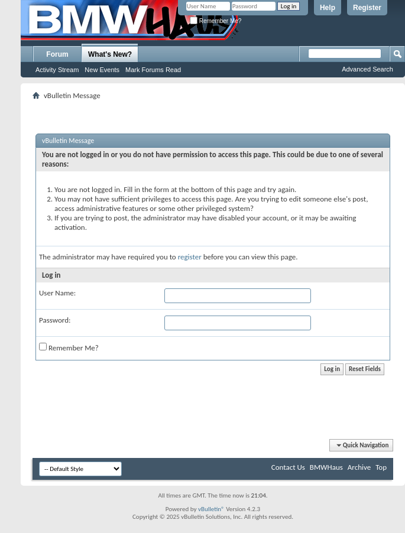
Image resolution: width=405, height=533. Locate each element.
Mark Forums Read (153, 69)
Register (367, 8)
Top (381, 467)
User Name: (57, 292)
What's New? (110, 54)
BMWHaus (326, 467)
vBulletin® (211, 509)
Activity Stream (57, 69)
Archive (359, 467)
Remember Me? (215, 21)
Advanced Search (367, 69)
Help (327, 8)
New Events (102, 69)
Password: (54, 320)
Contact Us (288, 467)
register (190, 256)
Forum (57, 54)
